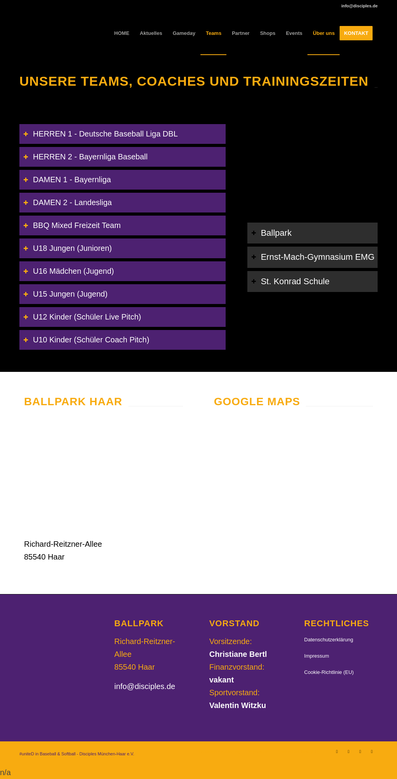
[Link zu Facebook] (348, 751)
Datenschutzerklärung (328, 640)
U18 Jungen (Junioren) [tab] (67, 248)
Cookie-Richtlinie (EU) (329, 672)
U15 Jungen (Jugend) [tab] (65, 294)
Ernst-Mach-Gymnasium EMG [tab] (313, 257)
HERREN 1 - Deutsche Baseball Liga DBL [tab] (100, 134)
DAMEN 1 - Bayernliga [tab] (67, 179)
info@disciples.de (144, 686)
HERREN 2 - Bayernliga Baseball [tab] (85, 156)
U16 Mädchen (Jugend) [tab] (68, 271)
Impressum (316, 656)
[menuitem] (122, 33)
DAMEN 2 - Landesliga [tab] (67, 202)
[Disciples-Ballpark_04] (103, 475)
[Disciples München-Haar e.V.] (76, 33)
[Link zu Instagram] (337, 751)
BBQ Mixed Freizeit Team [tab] (72, 225)
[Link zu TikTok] (360, 751)
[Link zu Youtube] (372, 751)
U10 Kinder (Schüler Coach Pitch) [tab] (86, 339)
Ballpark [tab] (271, 233)
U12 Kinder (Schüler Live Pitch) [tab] (82, 317)
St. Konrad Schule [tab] (290, 281)
